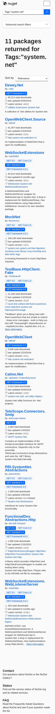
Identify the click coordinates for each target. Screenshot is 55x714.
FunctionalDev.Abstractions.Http (20, 518)
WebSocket (14, 183)
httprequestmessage (15, 310)
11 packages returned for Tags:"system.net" (26, 53)
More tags (15, 254)
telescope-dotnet (17, 418)
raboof (12, 123)
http (10, 137)
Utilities (11, 107)
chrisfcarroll (14, 276)
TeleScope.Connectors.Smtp (25, 413)
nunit (10, 304)
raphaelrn (14, 378)
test (44, 251)
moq (29, 251)
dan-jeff (13, 523)
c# (35, 137)
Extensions (21, 107)
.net (26, 396)
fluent (32, 304)
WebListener (34, 618)
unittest (21, 304)
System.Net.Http (13, 557)
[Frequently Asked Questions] (6, 700)
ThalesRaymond (27, 378)
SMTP (11, 437)
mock (17, 251)
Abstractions (26, 501)
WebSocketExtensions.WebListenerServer (25, 583)
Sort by (9, 77)
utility (31, 396)
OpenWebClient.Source (25, 119)
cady (11, 88)
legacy (8, 621)
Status (7, 685)
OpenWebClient (18, 337)
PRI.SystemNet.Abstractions (18, 468)
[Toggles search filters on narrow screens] (46, 25)
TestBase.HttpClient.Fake (23, 271)
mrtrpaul (21, 523)
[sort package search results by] (31, 78)
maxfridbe (14, 156)
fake (7, 254)
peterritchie (14, 474)
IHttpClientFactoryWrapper (21, 551)
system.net (18, 137)
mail (22, 396)
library (23, 251)
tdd (27, 304)
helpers (38, 396)
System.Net (34, 107)
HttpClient (41, 551)
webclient (29, 137)
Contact (8, 670)
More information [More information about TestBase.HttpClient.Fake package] (13, 329)
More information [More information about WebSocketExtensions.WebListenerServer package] (35, 644)
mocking (9, 251)
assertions (41, 304)
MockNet (12, 217)
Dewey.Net (14, 85)
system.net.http (27, 248)
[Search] (47, 12)
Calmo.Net (14, 374)
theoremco (14, 220)
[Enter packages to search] (23, 12)
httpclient (40, 248)
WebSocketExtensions (24, 152)
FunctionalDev (23, 554)
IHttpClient (10, 554)
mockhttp (37, 251)
